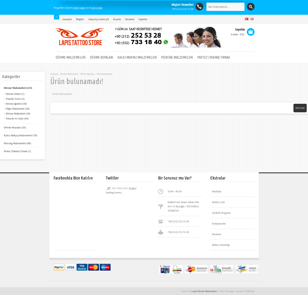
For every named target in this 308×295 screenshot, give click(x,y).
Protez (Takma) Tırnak (213, 57)
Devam (300, 108)
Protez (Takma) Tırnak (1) (17, 151)
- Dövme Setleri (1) (14, 93)
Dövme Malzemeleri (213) (18, 87)
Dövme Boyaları (101, 57)
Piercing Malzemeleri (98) (17, 143)
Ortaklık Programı (221, 212)
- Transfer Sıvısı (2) (14, 98)
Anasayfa (67, 19)
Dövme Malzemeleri (71, 57)
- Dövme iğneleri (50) (15, 103)
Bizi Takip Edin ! (124, 188)
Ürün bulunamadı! (105, 74)
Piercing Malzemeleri (177, 57)
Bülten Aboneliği (221, 244)
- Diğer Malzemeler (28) (17, 108)
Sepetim (143, 19)
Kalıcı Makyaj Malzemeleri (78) (20, 135)
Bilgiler (80, 19)
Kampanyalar (219, 223)
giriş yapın (79, 7)
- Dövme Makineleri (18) (17, 113)
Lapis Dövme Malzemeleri (205, 291)
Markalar (216, 191)
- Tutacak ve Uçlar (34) (16, 118)
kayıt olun (97, 7)
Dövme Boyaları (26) (15, 127)
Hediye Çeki (218, 202)
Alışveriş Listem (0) (98, 19)
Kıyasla (117, 19)
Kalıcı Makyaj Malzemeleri (137, 57)
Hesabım (129, 19)
